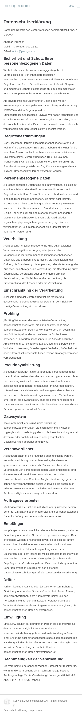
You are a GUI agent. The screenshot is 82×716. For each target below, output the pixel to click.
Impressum (36, 710)
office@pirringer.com (24, 51)
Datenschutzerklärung (15, 710)
